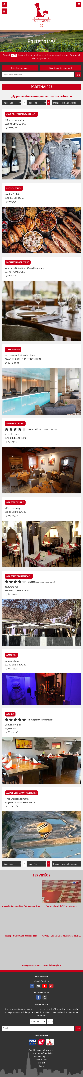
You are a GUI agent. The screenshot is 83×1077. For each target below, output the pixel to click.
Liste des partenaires (20, 68)
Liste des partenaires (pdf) (60, 68)
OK (78, 1028)
